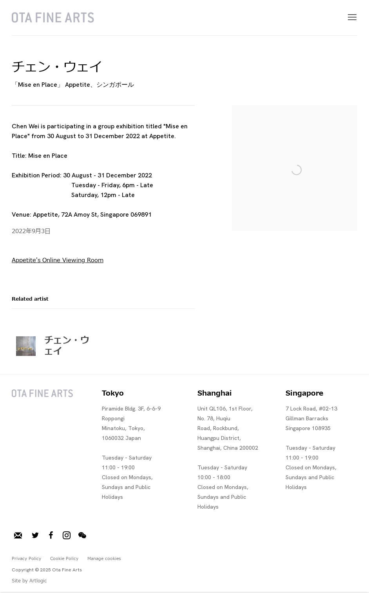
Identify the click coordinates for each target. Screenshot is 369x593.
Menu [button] (351, 18)
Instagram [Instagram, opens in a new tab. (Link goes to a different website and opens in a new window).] (66, 535)
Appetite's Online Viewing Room (57, 260)
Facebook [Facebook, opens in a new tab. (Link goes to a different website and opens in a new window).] (51, 535)
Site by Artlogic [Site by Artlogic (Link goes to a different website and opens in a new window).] (29, 580)
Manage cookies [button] (104, 558)
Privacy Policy (26, 558)
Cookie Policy (64, 558)
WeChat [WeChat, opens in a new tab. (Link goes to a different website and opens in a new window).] (82, 535)
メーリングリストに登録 (18, 535)
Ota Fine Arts (53, 17)
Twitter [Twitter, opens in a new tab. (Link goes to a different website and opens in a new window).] (35, 535)
